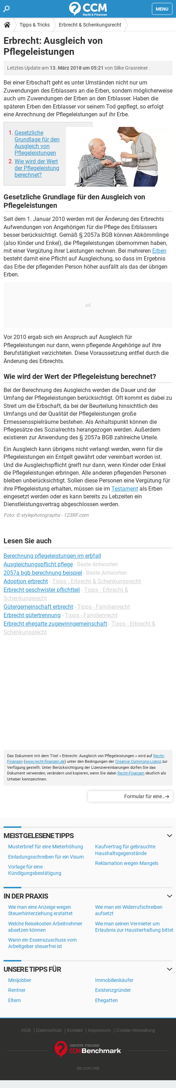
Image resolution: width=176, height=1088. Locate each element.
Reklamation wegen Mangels (126, 863)
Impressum (99, 1030)
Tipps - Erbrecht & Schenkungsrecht (96, 581)
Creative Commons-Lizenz (138, 761)
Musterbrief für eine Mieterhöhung (45, 846)
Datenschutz (49, 1030)
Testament (124, 488)
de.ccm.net (88, 1068)
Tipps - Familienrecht (103, 606)
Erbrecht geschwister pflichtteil (42, 589)
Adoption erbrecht (26, 581)
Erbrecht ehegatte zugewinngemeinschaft (55, 623)
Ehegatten (106, 1000)
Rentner (17, 990)
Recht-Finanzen (130, 773)
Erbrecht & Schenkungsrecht (90, 25)
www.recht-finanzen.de (45, 761)
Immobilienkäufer (114, 980)
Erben (159, 250)
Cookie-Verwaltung (135, 1030)
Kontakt (75, 1030)
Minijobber (19, 980)
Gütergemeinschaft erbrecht (38, 606)
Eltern (14, 1000)
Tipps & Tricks (35, 25)
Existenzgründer (113, 990)
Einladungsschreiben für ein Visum (46, 857)
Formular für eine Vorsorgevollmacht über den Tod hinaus (131, 798)
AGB (26, 1030)
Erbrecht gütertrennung (32, 615)
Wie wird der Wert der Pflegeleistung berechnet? (37, 168)
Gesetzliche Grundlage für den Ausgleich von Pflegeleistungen (37, 142)
